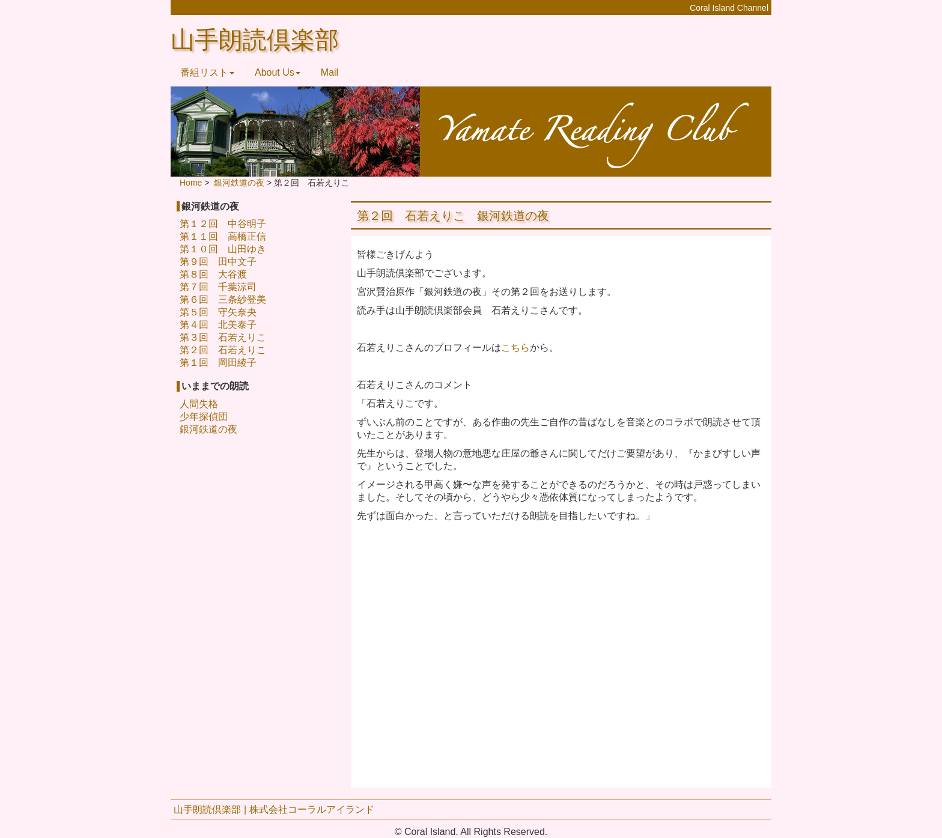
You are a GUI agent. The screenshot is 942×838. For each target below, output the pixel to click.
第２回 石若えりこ (223, 350)
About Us (277, 72)
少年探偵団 (204, 416)
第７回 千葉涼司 (218, 287)
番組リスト (207, 72)
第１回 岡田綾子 (218, 362)
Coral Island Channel (729, 8)
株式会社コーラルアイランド (311, 809)
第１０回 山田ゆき (223, 249)
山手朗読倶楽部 (255, 39)
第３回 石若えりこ (223, 337)
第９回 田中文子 (218, 262)
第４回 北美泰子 (218, 325)
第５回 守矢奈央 (218, 312)
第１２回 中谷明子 (223, 224)
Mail (329, 72)
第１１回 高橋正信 (223, 236)
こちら (515, 347)
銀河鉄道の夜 (208, 429)
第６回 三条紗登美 (223, 299)
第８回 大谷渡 (213, 274)
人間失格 (199, 404)
